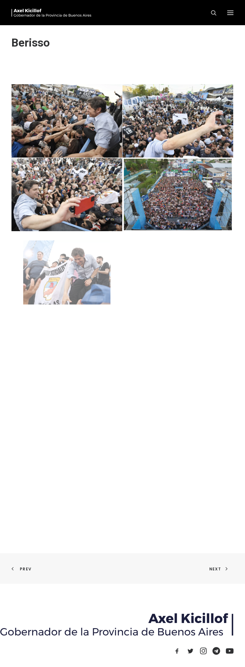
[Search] (211, 13)
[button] (230, 12)
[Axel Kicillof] (51, 13)
